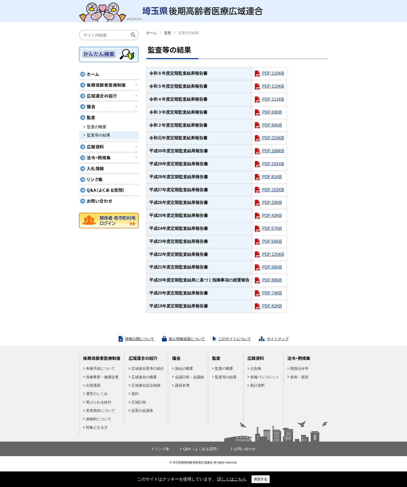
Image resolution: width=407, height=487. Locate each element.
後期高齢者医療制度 (106, 85)
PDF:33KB (272, 202)
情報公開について (139, 339)
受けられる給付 (98, 402)
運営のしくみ (97, 394)
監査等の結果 (98, 135)
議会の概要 (184, 368)
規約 (135, 394)
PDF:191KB (273, 164)
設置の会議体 (142, 410)
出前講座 (93, 385)
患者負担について (100, 410)
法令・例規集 (99, 157)
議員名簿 (182, 385)
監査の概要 (96, 127)
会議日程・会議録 (189, 377)
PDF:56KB (272, 241)
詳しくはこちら (231, 479)
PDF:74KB (272, 293)
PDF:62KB (272, 306)
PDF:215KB (273, 138)
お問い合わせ (99, 201)
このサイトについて (234, 339)
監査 (91, 117)
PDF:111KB (273, 99)
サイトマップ (278, 339)
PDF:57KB (272, 228)
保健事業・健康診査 (102, 377)
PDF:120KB (273, 254)
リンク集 (95, 179)
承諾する (260, 479)
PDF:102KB (273, 190)
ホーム (151, 33)
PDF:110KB (273, 73)
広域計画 (138, 402)
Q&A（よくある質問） (106, 190)
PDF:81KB (272, 177)
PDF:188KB (273, 151)
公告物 (255, 368)
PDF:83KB (272, 112)
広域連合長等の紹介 (147, 368)
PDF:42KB (272, 215)
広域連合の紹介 (102, 96)
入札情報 (95, 168)
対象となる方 (97, 427)
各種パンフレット (264, 377)
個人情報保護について (187, 339)
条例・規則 (299, 377)
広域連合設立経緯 (145, 385)
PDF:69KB (272, 280)
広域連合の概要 (144, 377)
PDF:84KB (272, 125)
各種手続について (100, 368)
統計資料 (257, 385)
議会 (91, 106)
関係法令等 (299, 368)
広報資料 (95, 146)
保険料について (98, 419)
